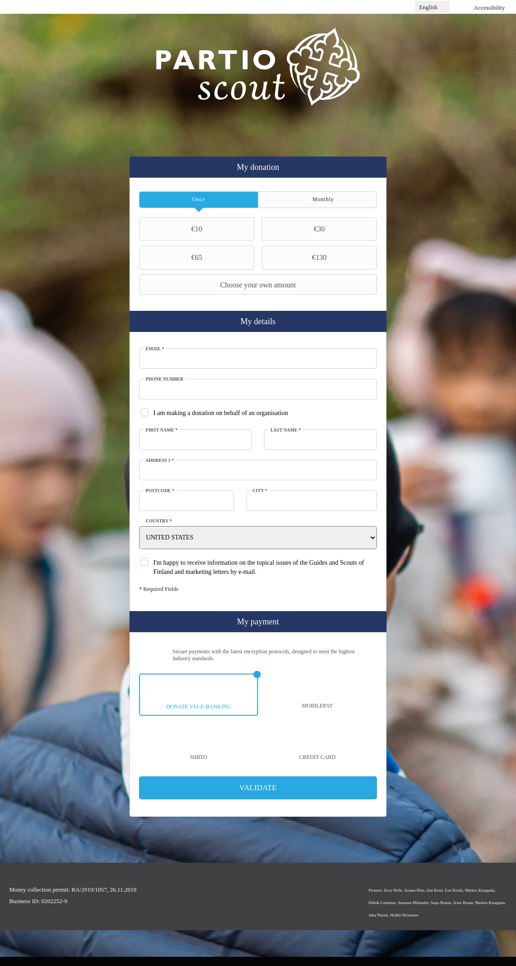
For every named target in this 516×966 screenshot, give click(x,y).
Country (159, 520)
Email (155, 348)
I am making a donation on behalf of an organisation (220, 413)
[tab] (198, 199)
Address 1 (160, 460)
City (259, 490)
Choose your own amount (218, 285)
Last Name (285, 429)
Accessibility (489, 7)
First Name (162, 429)
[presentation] (199, 200)
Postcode (160, 490)
